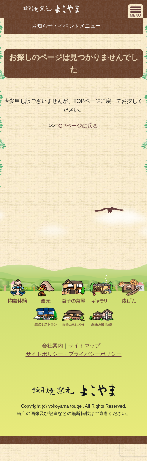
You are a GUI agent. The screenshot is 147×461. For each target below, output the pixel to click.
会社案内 (52, 346)
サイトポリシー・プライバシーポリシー (74, 354)
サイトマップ (84, 346)
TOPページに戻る (76, 126)
